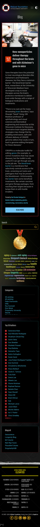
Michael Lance (13, 404)
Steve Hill (11, 395)
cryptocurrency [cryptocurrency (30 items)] (28, 261)
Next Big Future (11, 443)
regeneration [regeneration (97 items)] (19, 275)
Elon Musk (9, 308)
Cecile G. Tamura (14, 372)
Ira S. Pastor (12, 413)
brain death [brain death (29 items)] (17, 261)
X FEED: (7, 489)
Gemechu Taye (13, 351)
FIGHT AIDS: (8, 496)
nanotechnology (10, 203)
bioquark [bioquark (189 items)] (15, 258)
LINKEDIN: (7, 484)
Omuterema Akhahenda (17, 366)
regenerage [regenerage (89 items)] (9, 275)
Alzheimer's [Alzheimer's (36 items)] (14, 256)
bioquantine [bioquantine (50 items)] (6, 259)
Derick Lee (12, 378)
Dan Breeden (13, 342)
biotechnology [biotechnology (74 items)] (33, 258)
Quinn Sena (12, 340)
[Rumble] (29, 518)
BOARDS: (23, 492)
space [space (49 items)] (7, 278)
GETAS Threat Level (20, 472)
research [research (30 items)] (27, 276)
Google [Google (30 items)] (28, 264)
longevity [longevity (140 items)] (15, 272)
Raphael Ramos (14, 386)
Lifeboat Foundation (15, 514)
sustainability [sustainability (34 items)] (12, 278)
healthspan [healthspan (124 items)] (11, 267)
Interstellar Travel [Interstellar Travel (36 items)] (10, 270)
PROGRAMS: (24, 499)
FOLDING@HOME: (7, 499)
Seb (9, 401)
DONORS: (12, 492)
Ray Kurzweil (10, 306)
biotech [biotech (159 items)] (23, 258)
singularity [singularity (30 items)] (34, 276)
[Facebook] (11, 518)
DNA (6, 304)
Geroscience (9, 435)
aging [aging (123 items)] (6, 255)
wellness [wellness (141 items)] (20, 281)
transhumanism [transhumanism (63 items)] (31, 278)
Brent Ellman (13, 398)
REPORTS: (24, 496)
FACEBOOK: (6, 480)
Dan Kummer (13, 363)
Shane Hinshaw (14, 383)
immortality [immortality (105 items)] (30, 267)
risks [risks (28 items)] (30, 275)
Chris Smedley (13, 416)
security (25, 203)
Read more (20, 210)
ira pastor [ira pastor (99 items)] (19, 270)
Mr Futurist (9, 440)
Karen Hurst (12, 357)
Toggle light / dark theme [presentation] (36, 7)
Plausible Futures (11, 446)
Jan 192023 (8, 59)
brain (18, 111)
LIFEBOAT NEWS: (25, 480)
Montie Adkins (13, 410)
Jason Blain (12, 407)
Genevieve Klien (14, 331)
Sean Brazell (13, 392)
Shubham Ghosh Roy (16, 337)
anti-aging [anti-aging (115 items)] (22, 255)
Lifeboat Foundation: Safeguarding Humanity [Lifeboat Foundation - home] (15, 8)
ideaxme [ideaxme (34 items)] (23, 267)
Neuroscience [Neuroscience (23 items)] (25, 273)
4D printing (9, 299)
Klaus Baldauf (13, 369)
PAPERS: (23, 502)
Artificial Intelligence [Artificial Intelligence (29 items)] (32, 255)
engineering (18, 200)
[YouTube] (24, 518)
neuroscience (19, 203)
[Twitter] (16, 518)
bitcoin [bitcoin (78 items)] (6, 261)
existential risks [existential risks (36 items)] (8, 264)
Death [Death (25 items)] (36, 261)
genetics (24, 200)
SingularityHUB (10, 448)
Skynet (7, 313)
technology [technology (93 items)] (20, 278)
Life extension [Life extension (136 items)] (29, 270)
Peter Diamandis (11, 301)
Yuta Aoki (11, 375)
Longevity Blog (10, 437)
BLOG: (22, 489)
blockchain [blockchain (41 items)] (12, 261)
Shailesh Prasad (14, 345)
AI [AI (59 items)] (10, 256)
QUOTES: (23, 507)
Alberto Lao (12, 380)
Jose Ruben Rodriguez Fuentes (19, 360)
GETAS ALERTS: (25, 484)
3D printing (9, 297)
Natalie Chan (13, 389)
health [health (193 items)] (34, 264)
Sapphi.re (35, 514)
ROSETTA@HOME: (12, 502)
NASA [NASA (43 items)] (20, 273)
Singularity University (13, 310)
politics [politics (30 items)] (29, 273)
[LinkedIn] (20, 518)
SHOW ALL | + (8, 418)
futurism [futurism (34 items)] (24, 264)
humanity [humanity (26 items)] (18, 267)
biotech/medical (10, 200)
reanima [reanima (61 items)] (34, 273)
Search (35, 227)
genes (14, 153)
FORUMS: (14, 507)
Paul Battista (13, 348)
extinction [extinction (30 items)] (15, 264)
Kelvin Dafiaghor (14, 354)
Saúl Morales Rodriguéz (17, 197)
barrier (11, 179)
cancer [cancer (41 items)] (22, 261)
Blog (20, 17)
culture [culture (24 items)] (33, 261)
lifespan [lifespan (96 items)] (7, 273)
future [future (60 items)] (20, 264)
